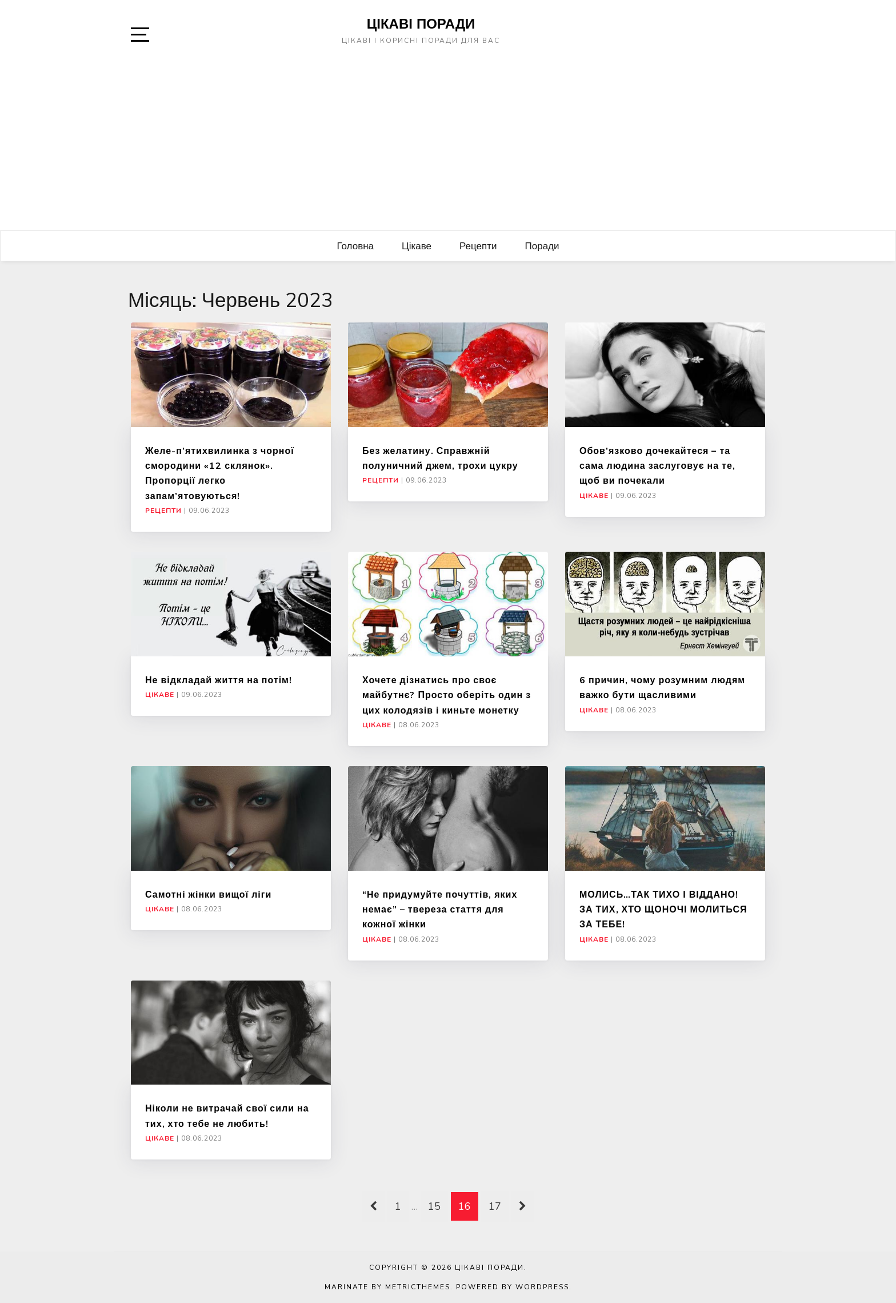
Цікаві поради (421, 23)
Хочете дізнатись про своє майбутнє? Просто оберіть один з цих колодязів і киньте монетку (446, 695)
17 (495, 1206)
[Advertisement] (448, 145)
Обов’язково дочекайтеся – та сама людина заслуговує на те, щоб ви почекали (657, 466)
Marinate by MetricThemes (387, 1287)
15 (434, 1206)
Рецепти (478, 246)
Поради (542, 246)
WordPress (542, 1287)
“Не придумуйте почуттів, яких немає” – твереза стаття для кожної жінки (439, 909)
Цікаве (416, 246)
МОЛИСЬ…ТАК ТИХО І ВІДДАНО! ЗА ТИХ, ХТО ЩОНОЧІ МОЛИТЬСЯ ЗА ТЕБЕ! (663, 909)
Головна (355, 246)
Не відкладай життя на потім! (218, 680)
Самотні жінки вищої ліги (208, 894)
